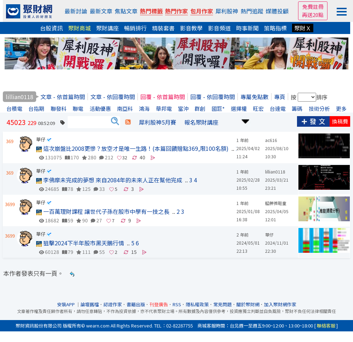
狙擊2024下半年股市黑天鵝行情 (80, 243)
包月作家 (201, 11)
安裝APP (66, 304)
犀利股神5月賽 (157, 122)
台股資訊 (51, 28)
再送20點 (313, 14)
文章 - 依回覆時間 (112, 96)
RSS (177, 304)
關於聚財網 (247, 304)
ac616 (271, 140)
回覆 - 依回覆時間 (212, 96)
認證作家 (112, 304)
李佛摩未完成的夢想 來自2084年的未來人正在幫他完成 (109, 180)
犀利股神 (226, 11)
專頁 (279, 96)
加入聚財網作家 (280, 304)
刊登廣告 (159, 304)
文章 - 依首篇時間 (62, 96)
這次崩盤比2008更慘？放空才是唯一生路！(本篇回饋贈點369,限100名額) (132, 148)
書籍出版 (136, 304)
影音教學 (191, 28)
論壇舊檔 (89, 304)
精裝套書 (163, 28)
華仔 (40, 139)
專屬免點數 (254, 96)
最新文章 (101, 11)
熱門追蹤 (252, 11)
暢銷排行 (135, 28)
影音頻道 (219, 28)
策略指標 (275, 28)
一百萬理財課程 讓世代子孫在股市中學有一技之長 (102, 211)
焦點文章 (126, 11)
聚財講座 (107, 28)
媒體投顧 (277, 11)
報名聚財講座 (201, 122)
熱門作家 (176, 11)
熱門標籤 (151, 11)
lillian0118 (275, 172)
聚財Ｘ (302, 28)
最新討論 (76, 11)
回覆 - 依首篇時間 (162, 96)
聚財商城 (79, 28)
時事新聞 (247, 28)
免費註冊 (313, 6)
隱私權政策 (197, 304)
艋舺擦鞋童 (275, 203)
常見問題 (222, 304)
